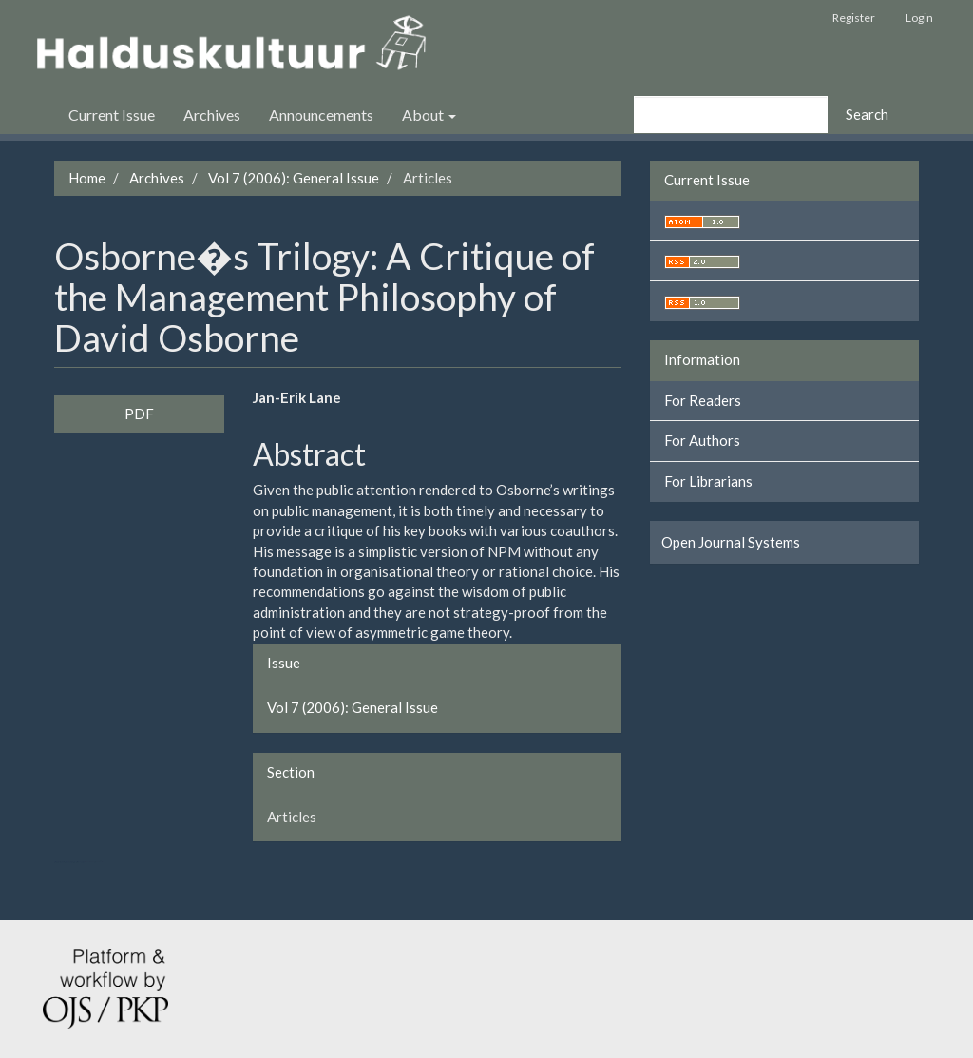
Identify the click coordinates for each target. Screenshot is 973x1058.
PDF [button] (139, 413)
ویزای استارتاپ (56, 861)
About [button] (429, 115)
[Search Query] (731, 114)
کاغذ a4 (102, 861)
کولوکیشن (83, 861)
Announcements (321, 115)
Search (867, 114)
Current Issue (111, 115)
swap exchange (89, 861)
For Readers (702, 400)
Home (86, 177)
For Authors (702, 440)
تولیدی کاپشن (60, 861)
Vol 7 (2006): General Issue (293, 177)
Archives (211, 115)
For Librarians (708, 481)
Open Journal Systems (730, 541)
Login (919, 17)
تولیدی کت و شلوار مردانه (67, 861)
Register (853, 17)
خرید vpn (97, 861)
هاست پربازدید (78, 861)
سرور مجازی (73, 861)
